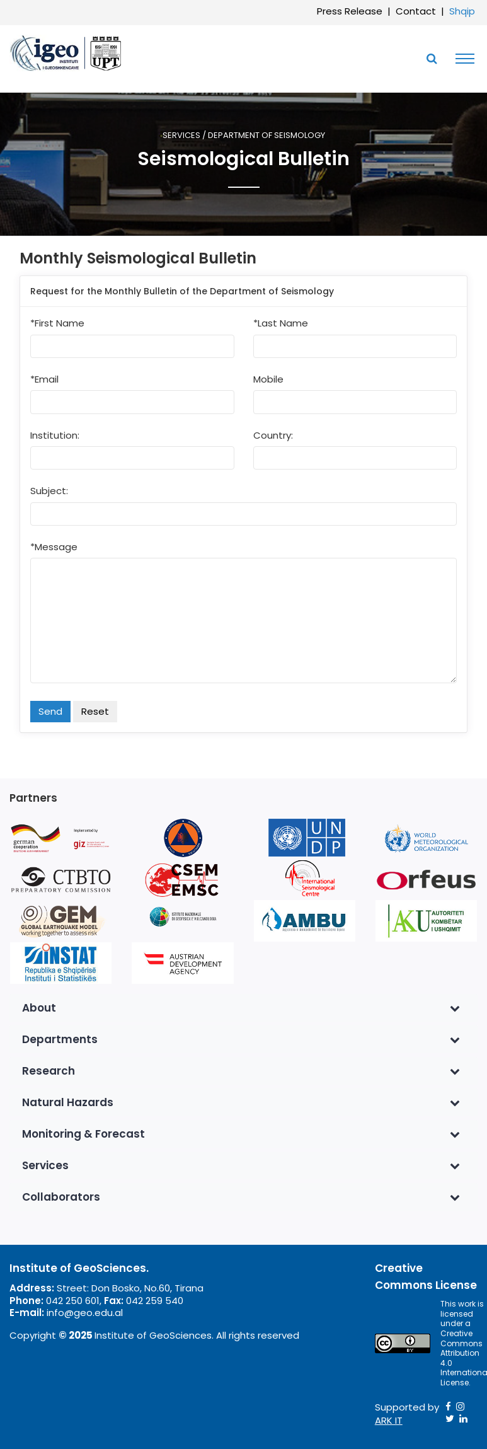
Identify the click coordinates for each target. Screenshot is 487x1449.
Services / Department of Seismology (244, 135)
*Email (44, 379)
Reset (95, 711)
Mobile (268, 379)
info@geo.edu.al (85, 1312)
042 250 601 (73, 1300)
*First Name (57, 323)
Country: (273, 435)
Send (50, 711)
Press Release (349, 11)
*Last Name (280, 323)
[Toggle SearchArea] (431, 59)
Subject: (49, 491)
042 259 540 (154, 1300)
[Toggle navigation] (462, 59)
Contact (416, 11)
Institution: (54, 435)
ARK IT (389, 1420)
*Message (53, 547)
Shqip (462, 11)
